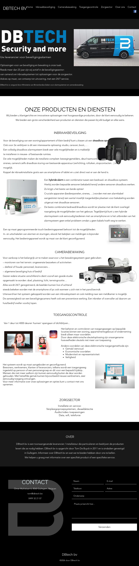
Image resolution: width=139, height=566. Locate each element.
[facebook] (135, 11)
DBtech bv (69, 554)
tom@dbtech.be (35, 493)
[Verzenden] (104, 527)
